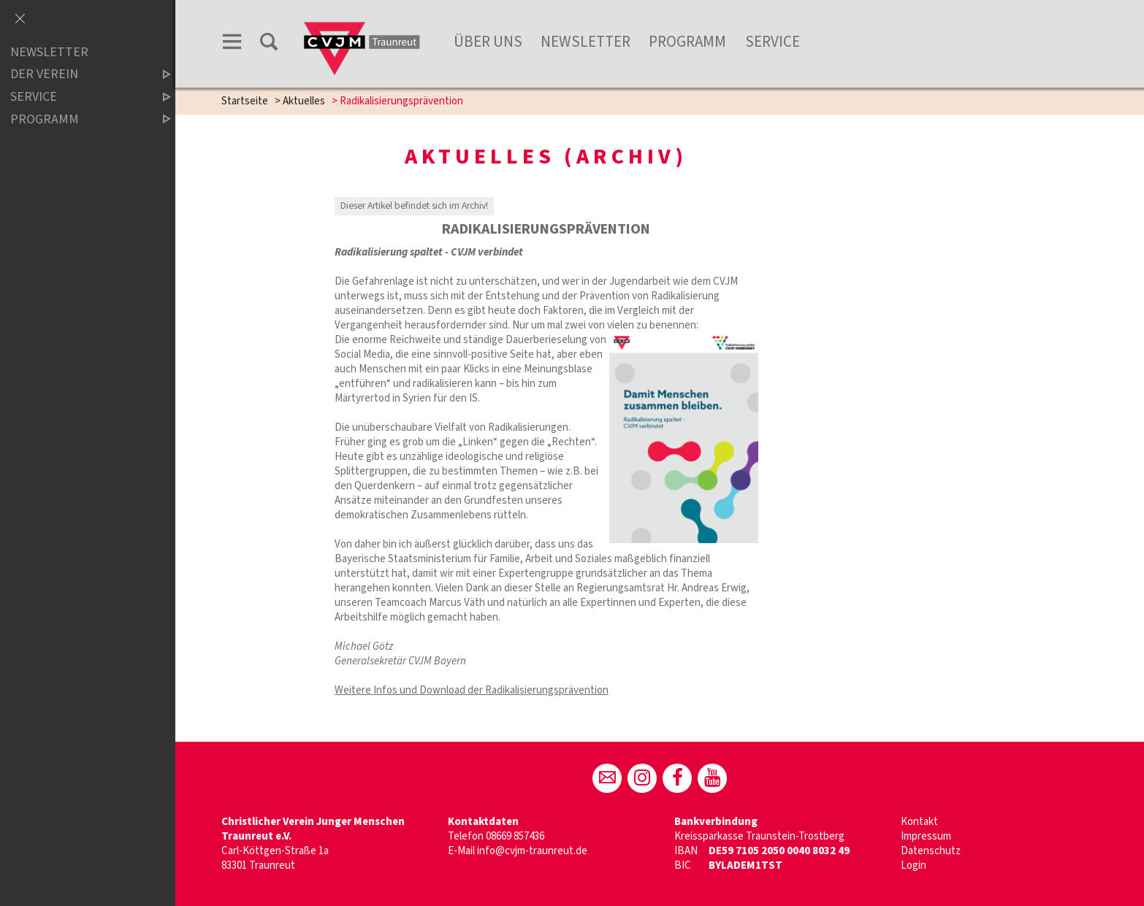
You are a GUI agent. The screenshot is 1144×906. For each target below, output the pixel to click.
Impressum (926, 836)
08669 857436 (515, 836)
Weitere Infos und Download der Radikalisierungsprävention (472, 690)
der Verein (78, 74)
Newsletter (585, 42)
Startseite (244, 101)
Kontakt (919, 821)
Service (772, 42)
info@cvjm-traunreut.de (532, 851)
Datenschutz (931, 851)
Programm (687, 42)
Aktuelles (304, 101)
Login (913, 865)
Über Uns (488, 42)
